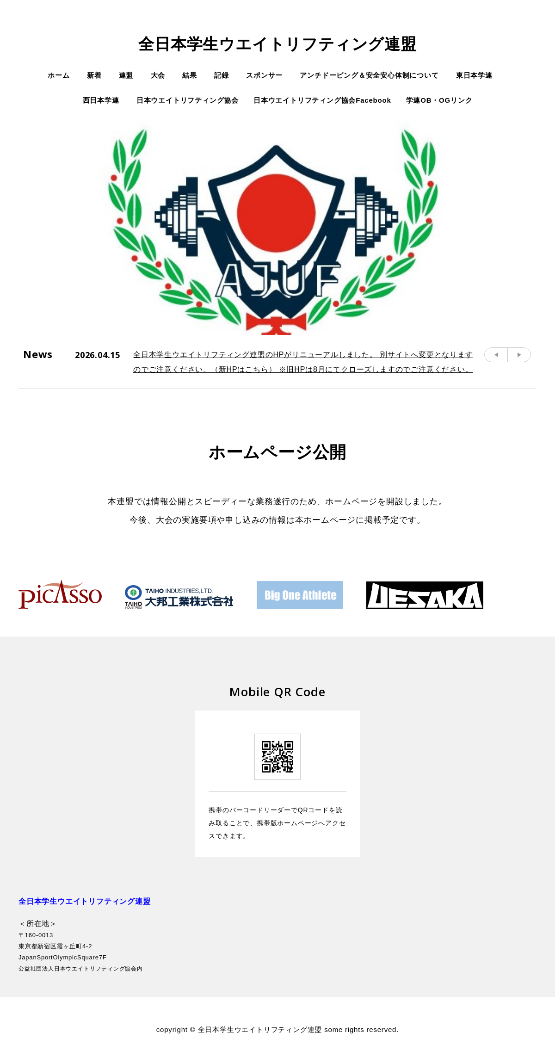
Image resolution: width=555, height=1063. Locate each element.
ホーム (58, 75)
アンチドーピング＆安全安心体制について (369, 75)
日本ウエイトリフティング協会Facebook (322, 100)
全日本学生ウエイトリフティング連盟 (277, 44)
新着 (94, 75)
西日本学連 (101, 100)
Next (519, 354)
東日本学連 (474, 75)
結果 (189, 75)
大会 (158, 75)
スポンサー (264, 75)
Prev (496, 354)
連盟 (126, 75)
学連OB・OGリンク (439, 100)
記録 (221, 75)
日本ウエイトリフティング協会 (187, 100)
